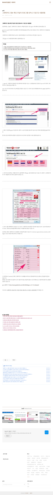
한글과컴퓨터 (36, 456)
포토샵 (33, 458)
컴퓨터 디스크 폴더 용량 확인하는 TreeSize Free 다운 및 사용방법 (14, 368)
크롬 (33, 460)
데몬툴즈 (38, 474)
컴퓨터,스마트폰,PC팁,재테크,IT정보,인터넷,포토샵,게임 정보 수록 (18, 433)
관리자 (31, 493)
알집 (37, 466)
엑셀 (46, 472)
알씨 (29, 472)
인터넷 (45, 460)
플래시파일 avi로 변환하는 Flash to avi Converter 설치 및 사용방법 (14, 372)
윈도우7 (29, 468)
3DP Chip (30, 456)
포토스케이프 (42, 466)
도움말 (33, 472)
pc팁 (4, 365)
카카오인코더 (42, 470)
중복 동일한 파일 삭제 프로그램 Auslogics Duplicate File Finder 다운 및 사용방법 (17, 374)
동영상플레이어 (45, 458)
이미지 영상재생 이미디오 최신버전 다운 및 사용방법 (12, 371)
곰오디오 (48, 456)
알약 (29, 462)
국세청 (32, 474)
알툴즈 (29, 458)
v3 (33, 468)
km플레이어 (34, 470)
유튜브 (29, 470)
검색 (24, 484)
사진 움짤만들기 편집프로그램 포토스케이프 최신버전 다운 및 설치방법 (15, 375)
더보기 (28, 476)
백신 (43, 472)
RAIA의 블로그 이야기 (8, 2)
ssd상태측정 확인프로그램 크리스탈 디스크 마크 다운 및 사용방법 (14, 377)
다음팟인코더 (44, 474)
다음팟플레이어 (31, 466)
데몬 (47, 468)
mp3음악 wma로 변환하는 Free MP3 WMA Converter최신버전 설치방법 (15, 369)
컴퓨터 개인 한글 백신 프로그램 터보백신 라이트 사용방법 (12, 381)
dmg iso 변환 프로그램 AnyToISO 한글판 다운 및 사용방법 (13, 378)
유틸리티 (38, 472)
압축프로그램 (40, 464)
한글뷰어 (40, 462)
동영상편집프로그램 (32, 464)
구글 (37, 460)
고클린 (48, 466)
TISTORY (26, 493)
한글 (41, 460)
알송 (37, 468)
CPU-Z (42, 456)
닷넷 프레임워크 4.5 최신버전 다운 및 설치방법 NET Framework (14, 380)
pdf (28, 474)
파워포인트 (42, 468)
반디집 (29, 460)
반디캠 (38, 458)
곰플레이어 (34, 462)
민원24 (48, 470)
